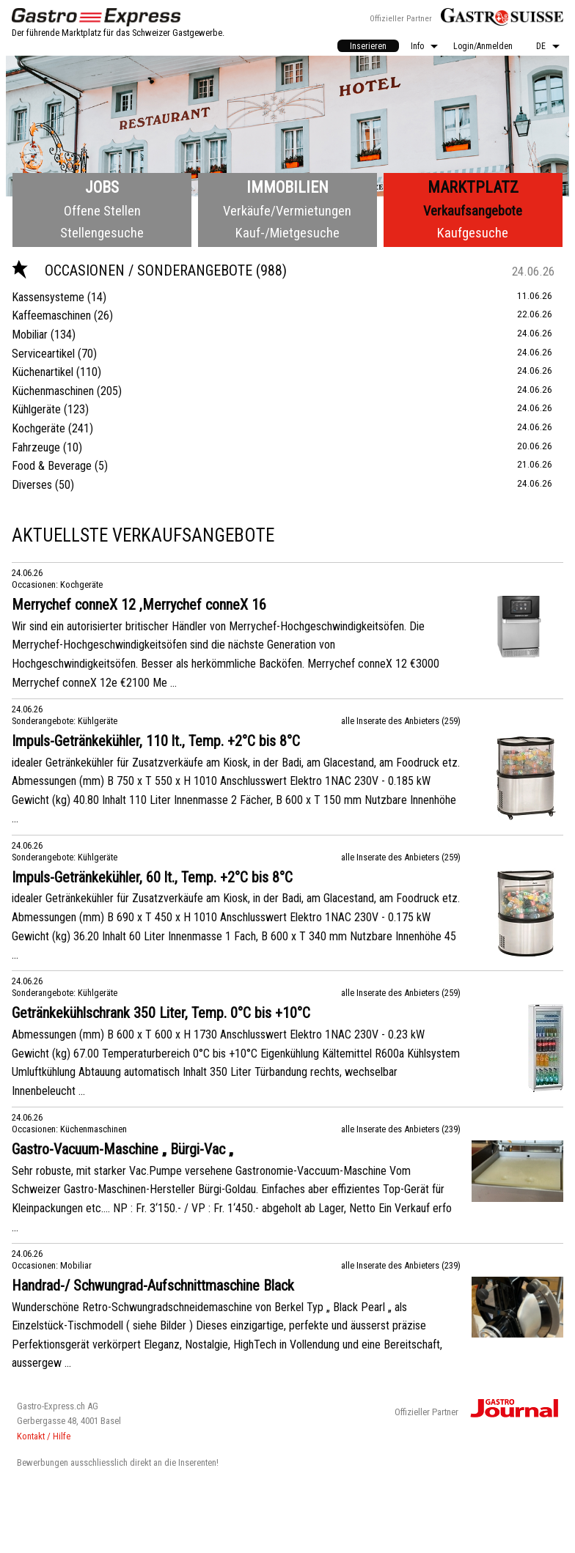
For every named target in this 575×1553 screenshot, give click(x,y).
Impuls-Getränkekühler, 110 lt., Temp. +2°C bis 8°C (156, 741)
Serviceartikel (43, 354)
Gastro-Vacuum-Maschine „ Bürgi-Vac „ (122, 1149)
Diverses (32, 485)
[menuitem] (368, 46)
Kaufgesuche (472, 232)
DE (541, 46)
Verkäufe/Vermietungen (287, 210)
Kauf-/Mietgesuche (287, 232)
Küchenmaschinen (53, 391)
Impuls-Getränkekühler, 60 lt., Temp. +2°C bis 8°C (152, 877)
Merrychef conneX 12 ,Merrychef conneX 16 (139, 604)
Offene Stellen (102, 210)
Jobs (102, 187)
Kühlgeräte (36, 409)
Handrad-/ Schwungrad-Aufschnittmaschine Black (153, 1285)
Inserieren (368, 46)
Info (417, 46)
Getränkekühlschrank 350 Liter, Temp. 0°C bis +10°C (161, 1013)
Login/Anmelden (483, 46)
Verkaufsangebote (472, 210)
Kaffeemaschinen (51, 315)
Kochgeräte (38, 428)
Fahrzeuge (36, 447)
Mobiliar (30, 335)
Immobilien (287, 187)
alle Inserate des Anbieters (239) (401, 1129)
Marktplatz (473, 187)
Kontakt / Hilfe (43, 1436)
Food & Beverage (52, 466)
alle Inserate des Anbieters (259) (401, 720)
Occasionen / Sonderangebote (134, 270)
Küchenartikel (42, 372)
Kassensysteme (48, 297)
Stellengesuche (102, 232)
